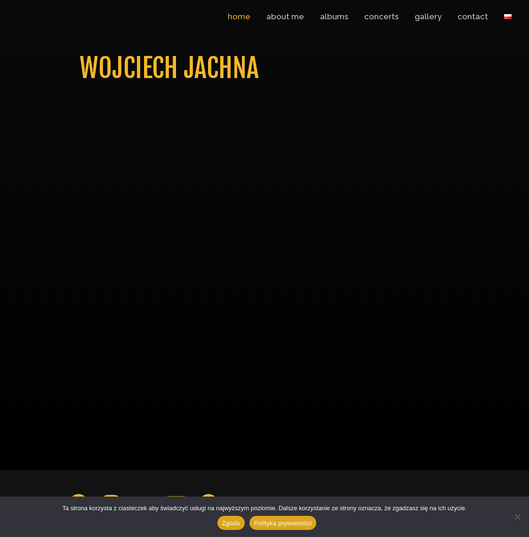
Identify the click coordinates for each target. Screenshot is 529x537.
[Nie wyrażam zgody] (517, 516)
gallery (428, 16)
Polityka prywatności (283, 523)
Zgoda (231, 523)
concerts (381, 16)
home (239, 16)
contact (472, 16)
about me (285, 16)
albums (334, 16)
